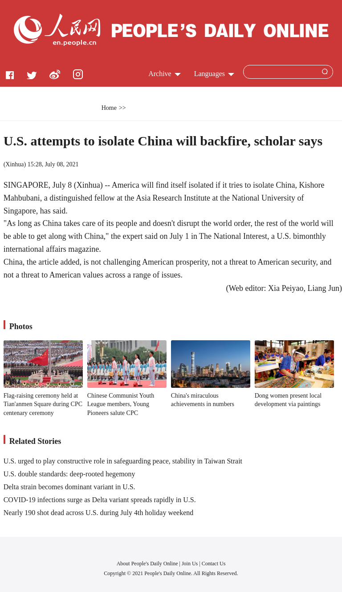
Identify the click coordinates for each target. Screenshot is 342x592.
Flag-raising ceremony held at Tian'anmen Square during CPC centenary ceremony (43, 404)
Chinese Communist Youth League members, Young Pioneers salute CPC (121, 404)
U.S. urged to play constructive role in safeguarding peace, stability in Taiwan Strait (123, 461)
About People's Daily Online (147, 563)
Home (109, 108)
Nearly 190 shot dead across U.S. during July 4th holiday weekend (99, 512)
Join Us (190, 563)
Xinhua (14, 164)
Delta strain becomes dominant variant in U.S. (69, 487)
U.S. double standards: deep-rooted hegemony (69, 474)
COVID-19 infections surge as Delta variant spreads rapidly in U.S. (100, 499)
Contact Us (214, 563)
